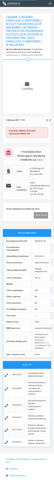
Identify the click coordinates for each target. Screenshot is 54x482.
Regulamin (12, 469)
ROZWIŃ (27, 55)
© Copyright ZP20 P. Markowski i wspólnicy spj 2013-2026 (26, 460)
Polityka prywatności (16, 475)
